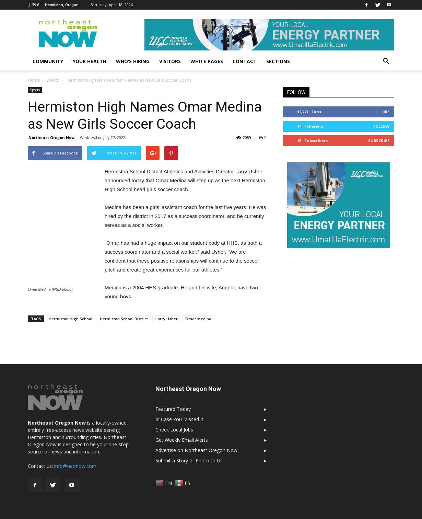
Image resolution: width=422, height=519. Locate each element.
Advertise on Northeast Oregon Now (196, 450)
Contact (245, 61)
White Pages (206, 61)
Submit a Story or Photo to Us (189, 460)
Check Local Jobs (174, 429)
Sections (278, 61)
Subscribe (378, 140)
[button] (386, 61)
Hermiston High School (70, 318)
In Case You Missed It (179, 419)
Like (385, 111)
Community (48, 61)
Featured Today (173, 409)
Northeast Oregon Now (51, 137)
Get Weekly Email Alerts (181, 440)
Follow (381, 126)
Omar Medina (198, 318)
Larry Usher (166, 318)
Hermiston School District (124, 318)
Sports (35, 90)
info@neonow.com (75, 466)
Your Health (89, 61)
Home (34, 80)
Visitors (170, 61)
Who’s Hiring (133, 61)
